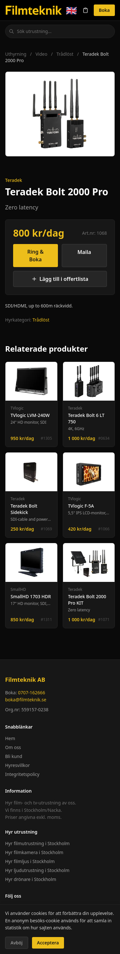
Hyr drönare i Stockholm (30, 879)
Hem (10, 738)
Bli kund (13, 756)
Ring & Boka (35, 255)
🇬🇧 (71, 10)
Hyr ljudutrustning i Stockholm (37, 870)
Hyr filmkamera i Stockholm (34, 852)
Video (41, 54)
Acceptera (48, 943)
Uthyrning (15, 54)
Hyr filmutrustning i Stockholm (37, 843)
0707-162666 (31, 692)
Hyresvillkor (17, 765)
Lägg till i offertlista (60, 278)
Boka (104, 10)
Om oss (13, 747)
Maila (84, 252)
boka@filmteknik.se (25, 700)
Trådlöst (64, 54)
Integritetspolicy (22, 774)
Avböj (17, 943)
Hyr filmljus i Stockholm (30, 861)
